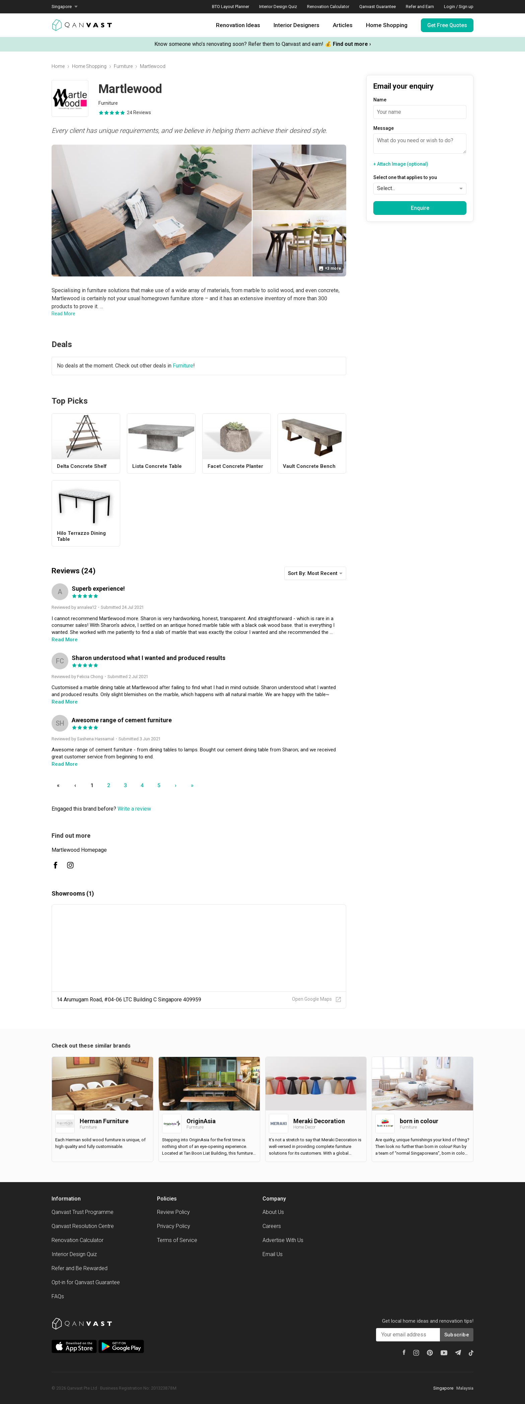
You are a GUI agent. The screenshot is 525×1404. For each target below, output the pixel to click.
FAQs (58, 1296)
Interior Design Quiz (278, 6)
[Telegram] (458, 1352)
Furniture (123, 66)
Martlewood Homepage (79, 850)
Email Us (272, 1254)
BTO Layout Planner (230, 6)
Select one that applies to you (405, 177)
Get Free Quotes (447, 25)
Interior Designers (296, 25)
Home (58, 66)
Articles (343, 25)
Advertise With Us (282, 1240)
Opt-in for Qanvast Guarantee (86, 1282)
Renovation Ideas (238, 25)
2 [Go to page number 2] (108, 785)
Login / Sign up (458, 6)
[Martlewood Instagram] (70, 865)
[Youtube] (444, 1353)
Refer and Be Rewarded (79, 1268)
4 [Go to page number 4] (142, 785)
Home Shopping (386, 25)
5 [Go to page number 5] (158, 785)
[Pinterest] (430, 1353)
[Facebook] (404, 1352)
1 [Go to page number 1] (92, 785)
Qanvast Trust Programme (83, 1212)
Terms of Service (177, 1240)
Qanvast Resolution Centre (83, 1226)
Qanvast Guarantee (377, 6)
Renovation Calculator (328, 6)
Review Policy (173, 1212)
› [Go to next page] (175, 785)
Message (383, 128)
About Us (273, 1212)
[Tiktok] (471, 1353)
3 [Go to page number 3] (125, 785)
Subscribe (456, 1335)
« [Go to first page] (58, 785)
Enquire (420, 208)
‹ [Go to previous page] (75, 785)
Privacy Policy (173, 1226)
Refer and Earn (420, 6)
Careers (271, 1226)
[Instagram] (416, 1353)
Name (379, 99)
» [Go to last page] (192, 785)
